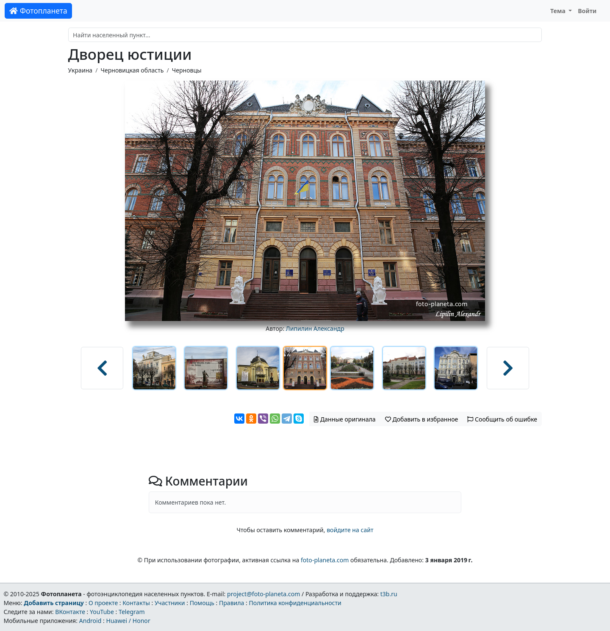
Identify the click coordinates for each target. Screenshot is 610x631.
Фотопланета (38, 11)
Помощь (202, 603)
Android (90, 621)
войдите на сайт (350, 530)
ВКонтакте (70, 612)
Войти (587, 11)
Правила (231, 603)
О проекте (103, 603)
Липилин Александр (315, 328)
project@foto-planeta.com (263, 594)
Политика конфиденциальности (295, 603)
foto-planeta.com (325, 560)
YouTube (102, 612)
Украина (80, 70)
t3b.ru (388, 594)
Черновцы (187, 70)
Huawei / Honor (128, 621)
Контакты (136, 603)
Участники (170, 603)
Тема (558, 11)
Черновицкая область (132, 70)
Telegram (132, 612)
